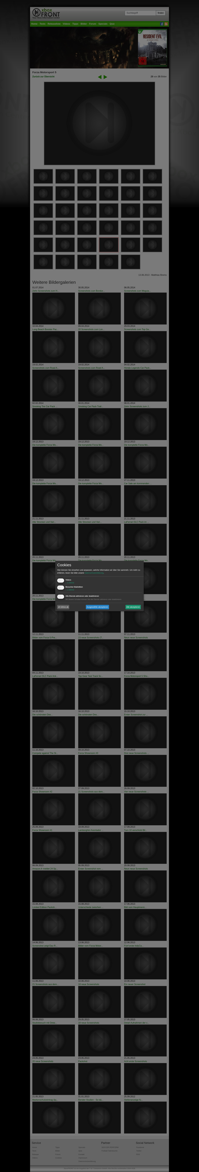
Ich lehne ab (63, 607)
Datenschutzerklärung (94, 573)
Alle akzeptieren (133, 607)
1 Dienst (70, 583)
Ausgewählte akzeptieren (97, 607)
